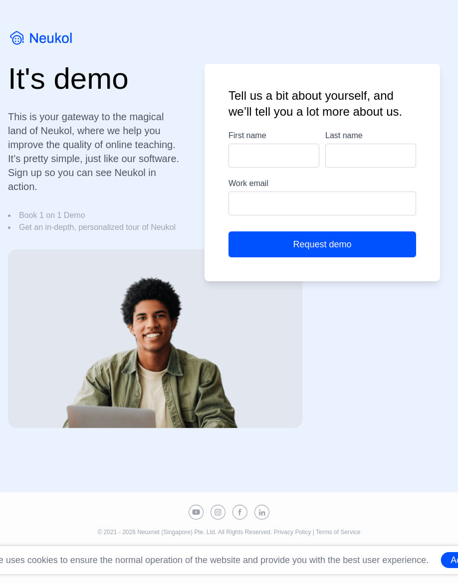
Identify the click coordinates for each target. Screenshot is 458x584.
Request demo (322, 244)
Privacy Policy (292, 532)
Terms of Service (338, 532)
